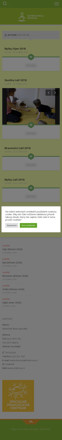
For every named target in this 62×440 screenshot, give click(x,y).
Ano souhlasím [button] (28, 225)
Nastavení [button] (11, 225)
